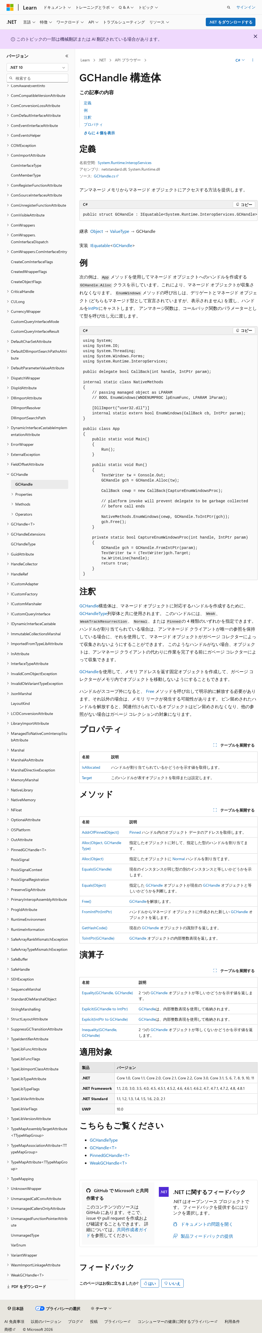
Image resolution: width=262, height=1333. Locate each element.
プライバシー (115, 1321)
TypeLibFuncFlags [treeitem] (25, 1058)
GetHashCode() (94, 927)
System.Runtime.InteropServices (124, 162)
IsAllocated (91, 767)
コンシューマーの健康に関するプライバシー (176, 1321)
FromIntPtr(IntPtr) (97, 911)
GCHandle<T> (103, 1147)
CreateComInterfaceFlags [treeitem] (32, 261)
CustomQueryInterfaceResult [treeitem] (35, 331)
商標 (8, 1329)
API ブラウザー (128, 60)
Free (150, 691)
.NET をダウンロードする (230, 22)
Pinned (135, 832)
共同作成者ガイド (116, 1232)
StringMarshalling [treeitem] (25, 1009)
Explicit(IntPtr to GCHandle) (105, 1019)
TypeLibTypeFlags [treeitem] (25, 1088)
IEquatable (100, 245)
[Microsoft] (10, 7)
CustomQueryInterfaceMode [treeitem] (35, 321)
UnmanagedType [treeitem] (25, 1235)
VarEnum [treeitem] (18, 1245)
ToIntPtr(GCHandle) (98, 938)
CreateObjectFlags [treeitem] (26, 281)
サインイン (245, 7)
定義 (87, 102)
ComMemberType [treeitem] (26, 175)
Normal (178, 858)
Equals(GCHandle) (97, 869)
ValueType (119, 231)
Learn (85, 60)
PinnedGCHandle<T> (110, 1155)
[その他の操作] (253, 60)
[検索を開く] (228, 7)
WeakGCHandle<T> (108, 1163)
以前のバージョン (46, 1321)
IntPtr (93, 308)
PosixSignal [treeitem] (20, 859)
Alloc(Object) (92, 858)
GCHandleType (93, 613)
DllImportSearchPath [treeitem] (28, 417)
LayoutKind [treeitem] (20, 703)
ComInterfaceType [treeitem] (26, 165)
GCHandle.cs (104, 176)
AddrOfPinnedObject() (100, 832)
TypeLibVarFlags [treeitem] (24, 1108)
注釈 (87, 117)
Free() (86, 901)
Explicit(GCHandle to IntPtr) (105, 1008)
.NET (102, 60)
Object (96, 231)
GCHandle (122, 245)
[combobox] (37, 67)
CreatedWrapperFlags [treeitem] (29, 271)
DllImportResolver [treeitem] (26, 407)
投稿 (94, 1321)
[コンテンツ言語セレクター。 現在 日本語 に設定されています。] (15, 1308)
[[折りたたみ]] (67, 56)
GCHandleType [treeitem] (23, 544)
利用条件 (232, 1321)
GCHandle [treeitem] (23, 484)
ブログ (73, 1321)
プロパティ (93, 124)
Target (87, 777)
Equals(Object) (94, 885)
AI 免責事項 (14, 1321)
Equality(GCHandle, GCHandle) (107, 992)
